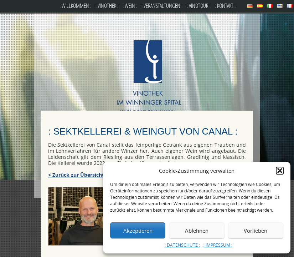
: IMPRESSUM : (217, 245)
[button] (279, 170)
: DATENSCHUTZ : (182, 245)
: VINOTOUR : (199, 5)
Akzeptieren (138, 230)
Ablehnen (196, 230)
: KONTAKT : (225, 5)
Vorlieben (255, 230)
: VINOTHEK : (107, 5)
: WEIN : (130, 5)
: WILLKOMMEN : (75, 5)
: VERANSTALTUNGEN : (161, 5)
